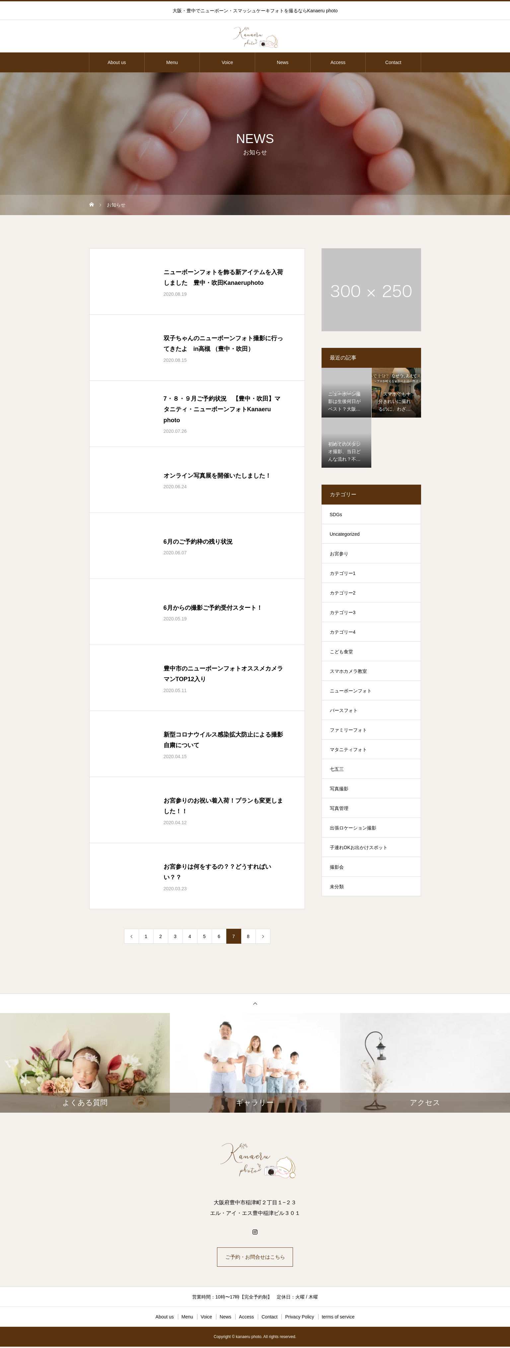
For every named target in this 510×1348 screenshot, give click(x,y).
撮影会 (337, 867)
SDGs (336, 514)
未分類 (337, 886)
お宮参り (339, 553)
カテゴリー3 (343, 612)
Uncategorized (345, 534)
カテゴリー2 (343, 592)
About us (117, 62)
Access (337, 62)
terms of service (338, 1318)
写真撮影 (339, 788)
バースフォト (344, 710)
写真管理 (339, 808)
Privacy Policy (299, 1318)
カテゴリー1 (343, 573)
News (282, 62)
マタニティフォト (348, 749)
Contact (393, 62)
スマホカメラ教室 (348, 671)
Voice (227, 62)
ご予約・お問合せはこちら (255, 1257)
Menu (172, 62)
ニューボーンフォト (351, 690)
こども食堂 (341, 651)
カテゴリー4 (343, 632)
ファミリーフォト (348, 730)
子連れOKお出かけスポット (359, 847)
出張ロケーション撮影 (353, 828)
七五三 (337, 769)
